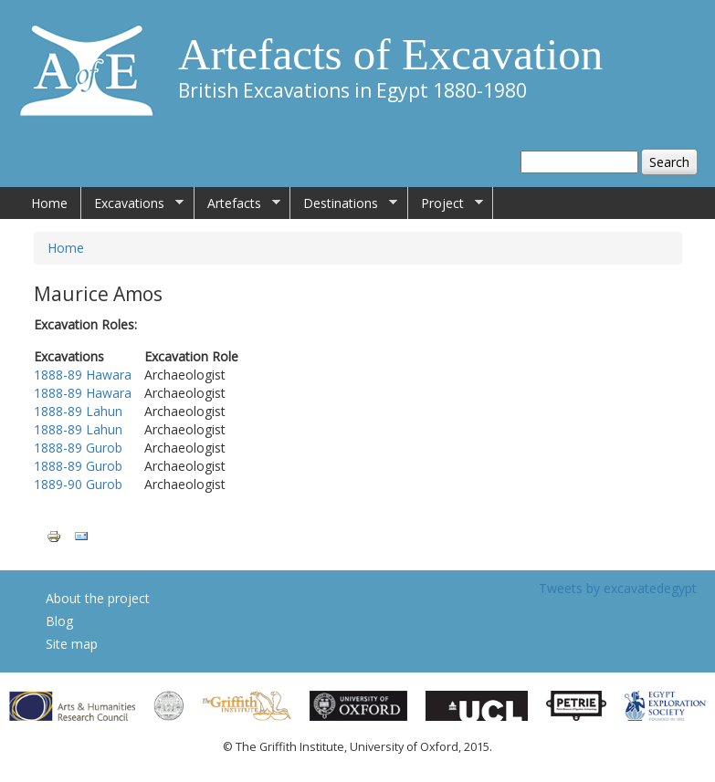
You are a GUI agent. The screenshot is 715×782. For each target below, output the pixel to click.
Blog (59, 621)
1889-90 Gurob (78, 484)
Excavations (132, 203)
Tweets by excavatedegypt (618, 588)
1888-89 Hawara (82, 374)
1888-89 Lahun (78, 411)
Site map (72, 643)
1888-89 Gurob (78, 447)
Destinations (343, 203)
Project (445, 203)
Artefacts (237, 203)
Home (49, 203)
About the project (98, 598)
